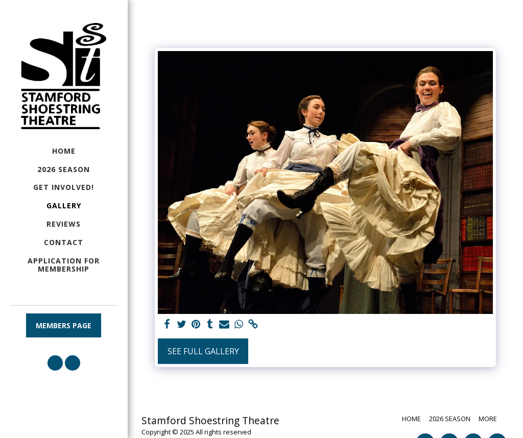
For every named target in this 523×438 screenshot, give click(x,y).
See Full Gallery (203, 351)
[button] (55, 363)
